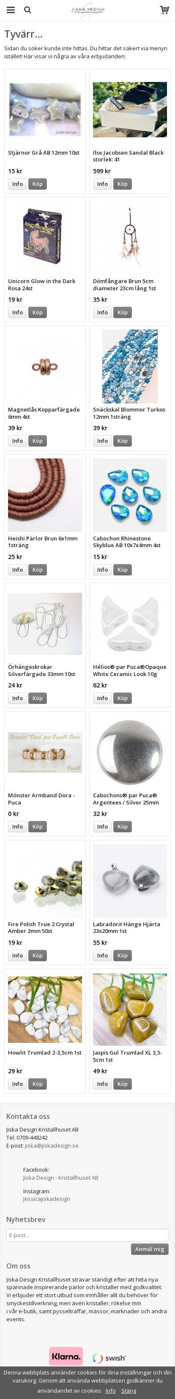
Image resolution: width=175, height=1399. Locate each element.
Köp (38, 184)
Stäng (128, 1390)
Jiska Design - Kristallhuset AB (60, 1177)
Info (17, 184)
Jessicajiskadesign (46, 1199)
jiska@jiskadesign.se (52, 1145)
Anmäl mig (149, 1249)
